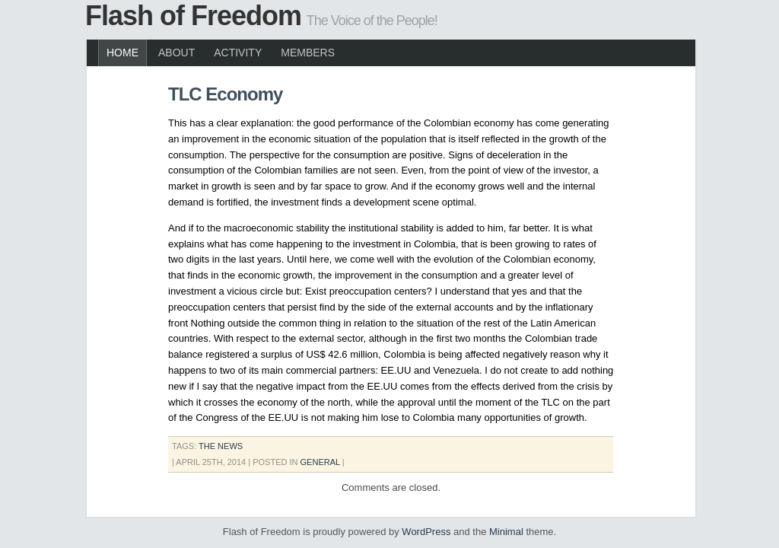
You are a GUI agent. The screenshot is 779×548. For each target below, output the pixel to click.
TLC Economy (225, 94)
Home (122, 52)
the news (221, 446)
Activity (238, 52)
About (176, 52)
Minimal (506, 531)
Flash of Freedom (193, 15)
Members (308, 52)
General (320, 462)
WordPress (426, 531)
